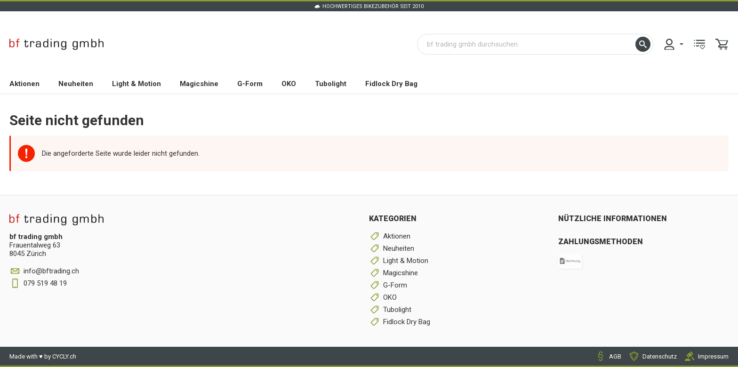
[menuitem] (673, 44)
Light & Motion (136, 84)
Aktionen (24, 84)
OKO (288, 84)
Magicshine (199, 84)
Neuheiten (75, 84)
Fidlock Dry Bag (391, 84)
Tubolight (330, 84)
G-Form (250, 84)
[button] (642, 44)
